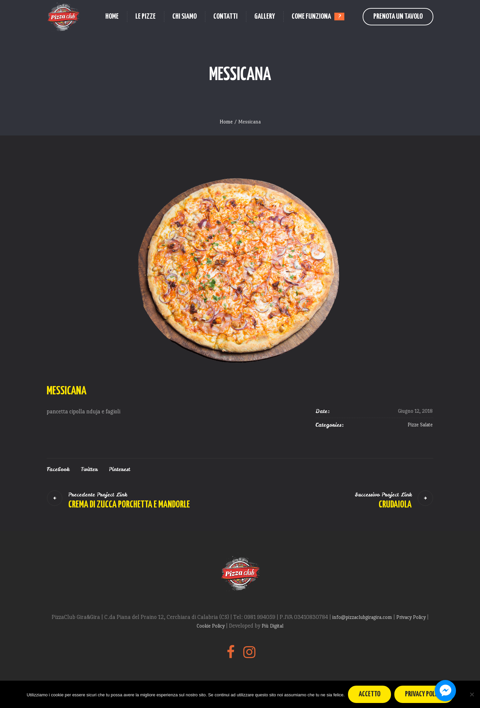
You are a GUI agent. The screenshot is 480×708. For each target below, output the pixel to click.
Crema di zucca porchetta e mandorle (129, 504)
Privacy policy (424, 694)
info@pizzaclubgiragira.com (362, 617)
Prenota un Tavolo (398, 16)
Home (226, 121)
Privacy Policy (411, 617)
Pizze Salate (420, 424)
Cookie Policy (211, 626)
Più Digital (272, 626)
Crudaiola (395, 504)
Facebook (58, 469)
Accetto (369, 694)
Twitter (89, 469)
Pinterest (119, 469)
